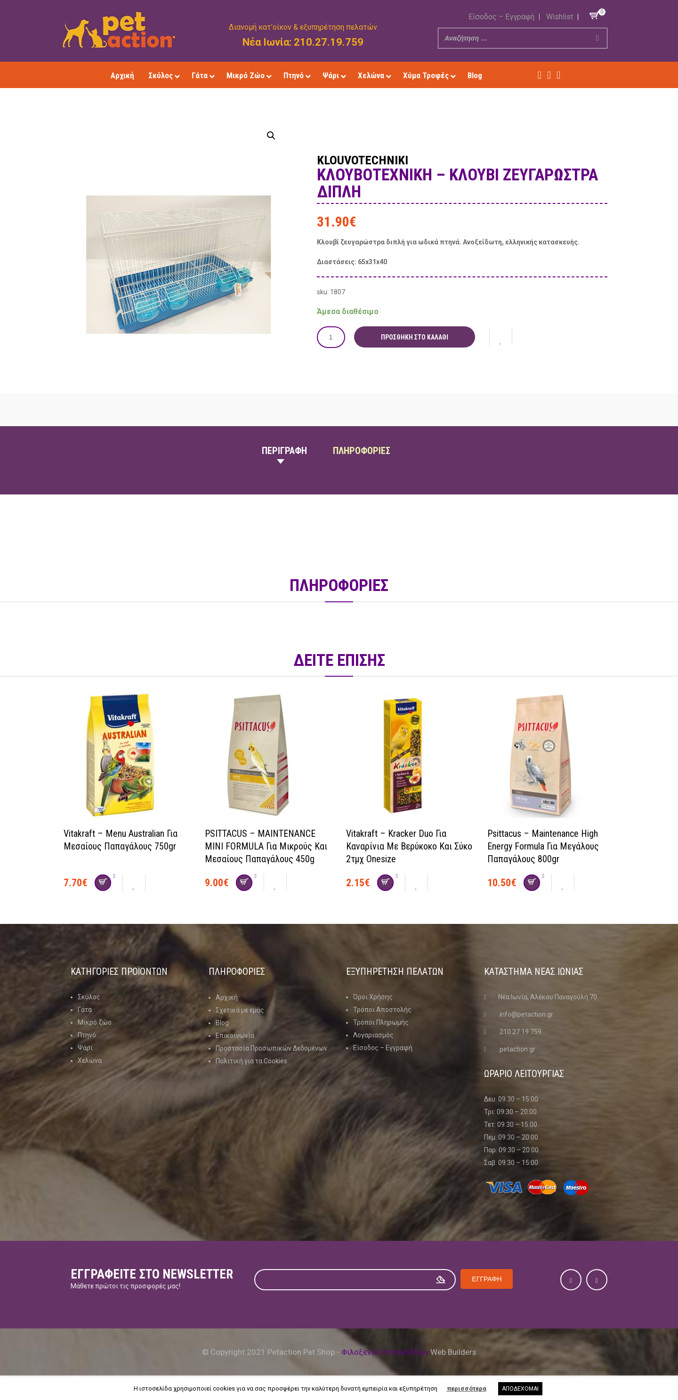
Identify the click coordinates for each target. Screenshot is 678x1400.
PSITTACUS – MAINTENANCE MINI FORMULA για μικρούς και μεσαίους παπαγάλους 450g (266, 846)
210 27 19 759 (520, 1032)
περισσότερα (466, 1388)
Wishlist (559, 16)
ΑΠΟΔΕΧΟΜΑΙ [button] (520, 1388)
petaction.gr (517, 1049)
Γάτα (85, 1009)
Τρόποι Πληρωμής (381, 1022)
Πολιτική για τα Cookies (251, 1060)
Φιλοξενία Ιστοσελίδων (384, 1352)
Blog (222, 1022)
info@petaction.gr (526, 1014)
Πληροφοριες (361, 450)
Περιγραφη (284, 450)
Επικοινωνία (235, 1035)
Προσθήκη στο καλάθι (414, 337)
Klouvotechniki (363, 160)
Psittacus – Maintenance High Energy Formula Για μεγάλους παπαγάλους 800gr (543, 846)
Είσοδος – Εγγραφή (501, 16)
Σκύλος (89, 997)
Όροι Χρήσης (373, 997)
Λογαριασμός (373, 1035)
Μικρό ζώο (95, 1022)
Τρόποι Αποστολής (382, 1009)
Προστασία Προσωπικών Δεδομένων (271, 1048)
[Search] (597, 38)
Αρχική (227, 997)
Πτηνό (87, 1035)
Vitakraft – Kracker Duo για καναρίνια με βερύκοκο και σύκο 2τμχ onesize (409, 846)
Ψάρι (85, 1048)
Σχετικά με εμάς (240, 1009)
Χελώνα (90, 1060)
